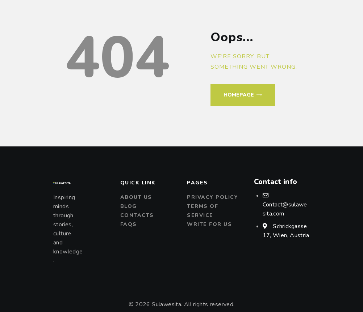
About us (136, 197)
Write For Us (209, 224)
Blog (128, 206)
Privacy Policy (212, 197)
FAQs (128, 224)
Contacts (137, 215)
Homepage (239, 94)
